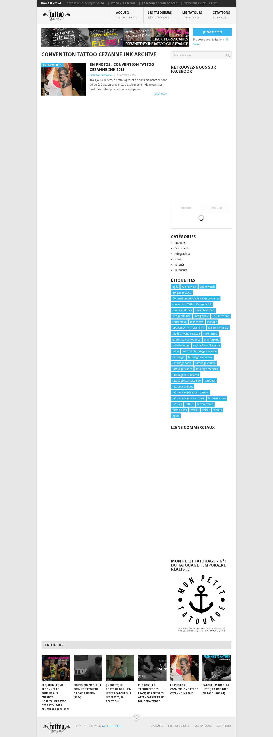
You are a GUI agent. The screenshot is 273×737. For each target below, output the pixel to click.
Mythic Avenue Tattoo (186, 333)
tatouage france (182, 369)
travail (194, 410)
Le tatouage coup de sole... (160, 3)
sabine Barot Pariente (206, 345)
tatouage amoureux (200, 357)
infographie (202, 316)
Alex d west (189, 286)
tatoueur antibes (182, 386)
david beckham (205, 310)
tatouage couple (205, 363)
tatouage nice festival (185, 374)
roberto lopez (180, 345)
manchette (196, 322)
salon (175, 351)
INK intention (221, 316)
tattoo (189, 404)
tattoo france (205, 404)
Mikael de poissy (218, 327)
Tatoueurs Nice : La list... (201, 3)
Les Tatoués (192, 15)
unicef (206, 410)
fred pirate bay (181, 316)
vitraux (217, 410)
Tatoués (179, 264)
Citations (221, 15)
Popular (216, 207)
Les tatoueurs (160, 15)
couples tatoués (182, 310)
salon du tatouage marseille (200, 351)
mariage (212, 322)
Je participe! (212, 32)
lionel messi (179, 322)
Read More (161, 94)
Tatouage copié (181, 363)
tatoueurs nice (217, 398)
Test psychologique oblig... (86, 3)
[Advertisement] (201, 492)
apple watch (207, 286)
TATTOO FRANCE (113, 726)
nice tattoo (210, 333)
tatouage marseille (207, 369)
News (177, 259)
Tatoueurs (180, 270)
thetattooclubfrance (101, 75)
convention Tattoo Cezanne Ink (192, 304)
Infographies (182, 253)
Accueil (126, 15)
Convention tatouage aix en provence (195, 298)
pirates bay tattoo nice (186, 339)
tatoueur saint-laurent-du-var (190, 392)
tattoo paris (179, 410)
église (175, 415)
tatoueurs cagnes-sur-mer (188, 398)
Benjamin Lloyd (181, 292)
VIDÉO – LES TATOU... (124, 3)
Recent (186, 207)
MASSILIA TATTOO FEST (188, 327)
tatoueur (210, 380)
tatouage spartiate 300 (186, 380)
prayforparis (211, 339)
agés (175, 286)
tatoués (177, 404)
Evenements (181, 248)
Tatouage (178, 357)
